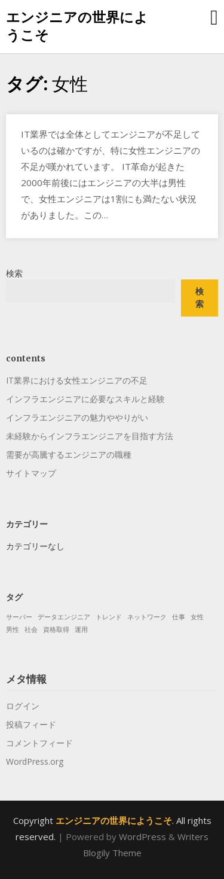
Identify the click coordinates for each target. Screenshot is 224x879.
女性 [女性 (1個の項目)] (197, 617)
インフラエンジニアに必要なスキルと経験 (85, 398)
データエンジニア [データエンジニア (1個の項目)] (64, 617)
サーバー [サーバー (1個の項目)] (19, 617)
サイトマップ (31, 473)
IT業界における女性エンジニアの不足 (77, 380)
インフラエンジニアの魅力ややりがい (77, 417)
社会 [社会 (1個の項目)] (31, 629)
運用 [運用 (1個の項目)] (81, 629)
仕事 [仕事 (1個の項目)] (178, 617)
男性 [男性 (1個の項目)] (12, 629)
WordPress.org (34, 761)
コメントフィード (39, 743)
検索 (14, 273)
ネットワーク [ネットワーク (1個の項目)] (147, 617)
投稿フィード (31, 724)
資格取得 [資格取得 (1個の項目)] (56, 629)
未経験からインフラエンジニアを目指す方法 (89, 436)
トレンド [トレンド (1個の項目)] (109, 617)
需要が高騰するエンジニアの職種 (68, 454)
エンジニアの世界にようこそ (77, 25)
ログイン (22, 705)
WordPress (142, 836)
